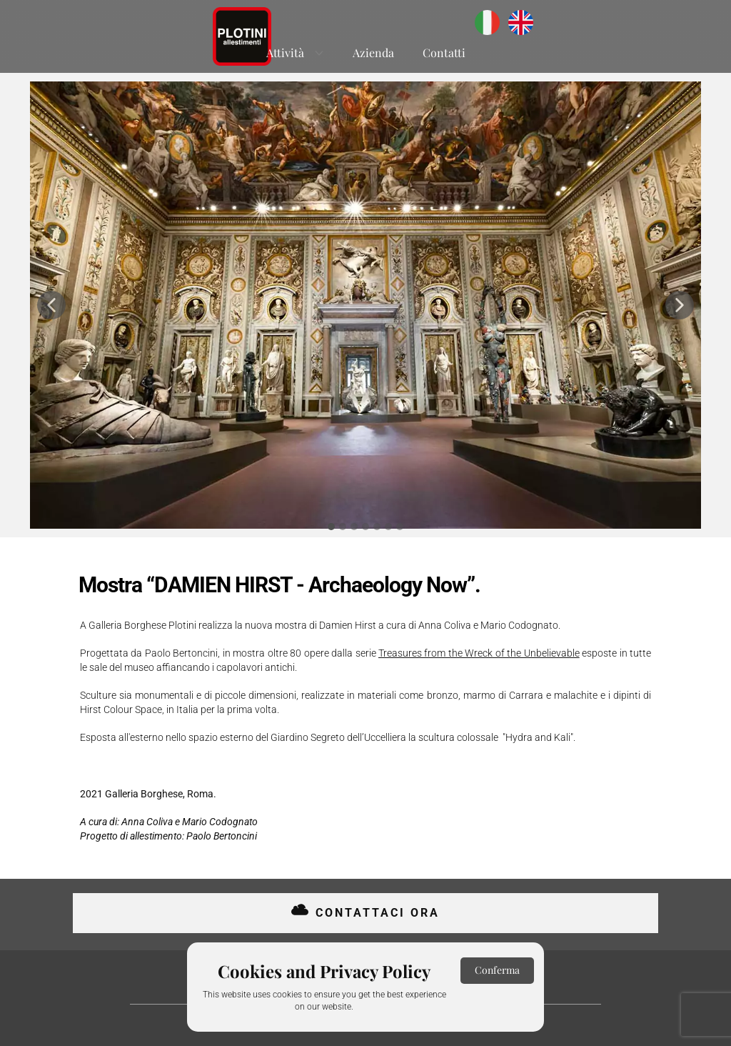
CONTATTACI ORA (365, 912)
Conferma (497, 970)
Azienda (373, 52)
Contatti (444, 52)
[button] (51, 305)
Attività (285, 52)
